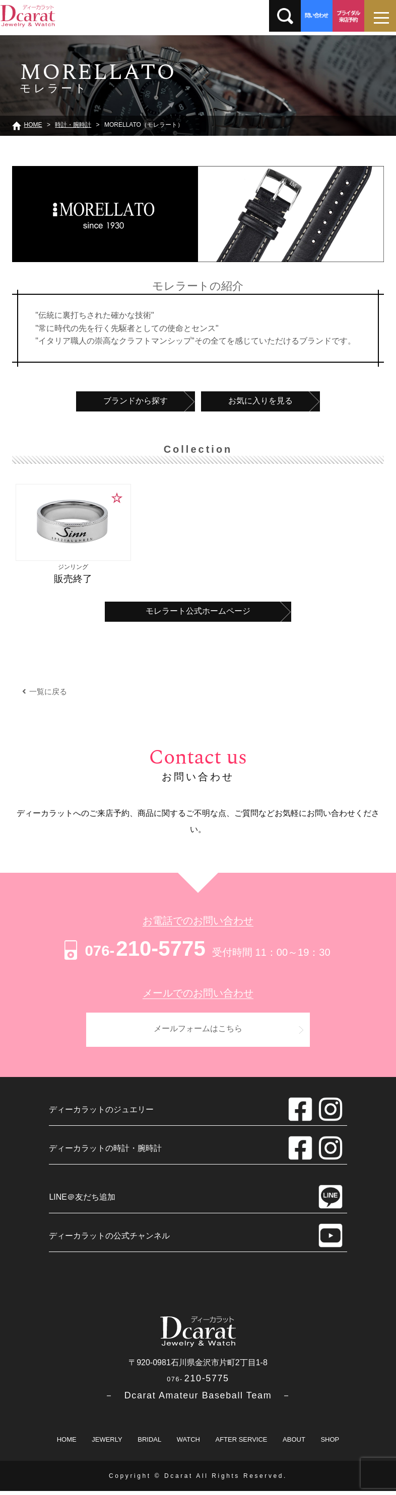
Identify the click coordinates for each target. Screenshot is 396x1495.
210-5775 (133, 948)
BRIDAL (149, 1443)
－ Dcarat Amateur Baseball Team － (197, 1399)
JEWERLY (107, 1443)
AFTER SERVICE (241, 1443)
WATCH (188, 1443)
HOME (67, 1443)
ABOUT (294, 1443)
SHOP (329, 1443)
